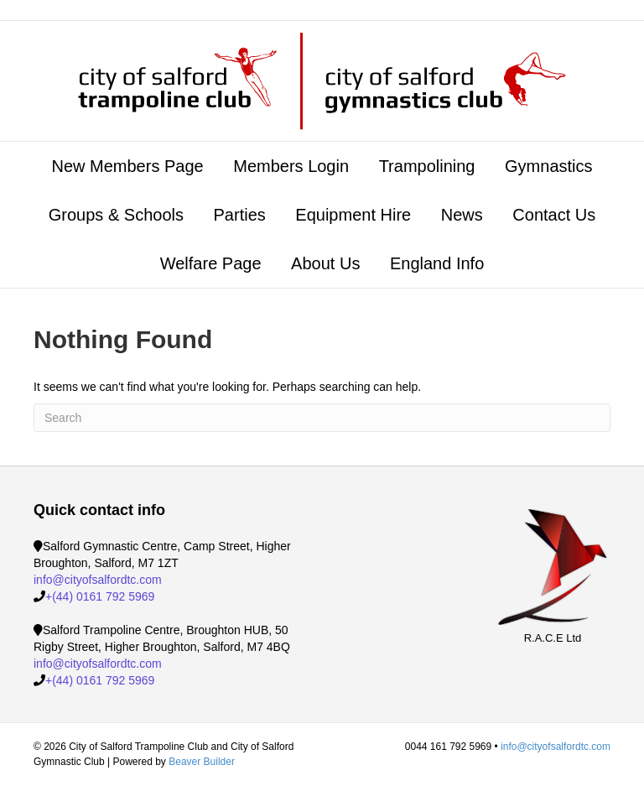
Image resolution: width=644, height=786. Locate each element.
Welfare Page (211, 263)
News (462, 215)
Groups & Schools (116, 215)
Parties (240, 215)
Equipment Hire (353, 215)
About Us (325, 263)
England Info (437, 263)
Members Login (291, 166)
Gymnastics (548, 166)
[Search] (322, 417)
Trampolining (427, 166)
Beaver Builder (202, 762)
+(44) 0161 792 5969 (99, 596)
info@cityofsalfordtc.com (98, 579)
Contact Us (553, 215)
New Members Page (127, 166)
